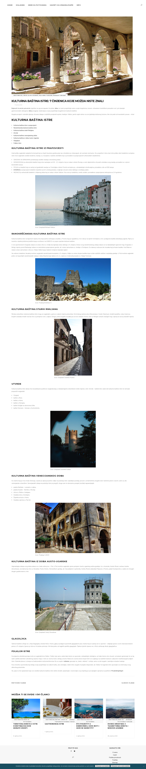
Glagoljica (17, 141)
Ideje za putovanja (30, 95)
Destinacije (18, 95)
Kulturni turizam (45, 95)
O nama (115, 752)
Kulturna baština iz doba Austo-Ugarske (26, 138)
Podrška (115, 760)
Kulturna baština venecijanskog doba (25, 135)
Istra (56, 108)
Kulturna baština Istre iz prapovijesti (25, 125)
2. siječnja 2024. (80, 736)
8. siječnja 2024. (17, 736)
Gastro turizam (58, 720)
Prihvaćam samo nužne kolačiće (120, 766)
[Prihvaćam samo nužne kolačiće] (144, 766)
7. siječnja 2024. (49, 731)
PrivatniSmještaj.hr (117, 671)
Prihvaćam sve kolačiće (102, 766)
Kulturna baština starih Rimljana (24, 130)
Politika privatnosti (115, 757)
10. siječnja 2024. (18, 105)
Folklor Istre (17, 143)
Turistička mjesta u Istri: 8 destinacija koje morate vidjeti (25, 726)
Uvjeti (115, 755)
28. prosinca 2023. (113, 736)
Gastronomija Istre (54, 724)
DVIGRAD (17, 170)
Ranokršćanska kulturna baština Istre (25, 128)
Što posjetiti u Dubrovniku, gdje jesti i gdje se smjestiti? (87, 726)
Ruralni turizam (59, 95)
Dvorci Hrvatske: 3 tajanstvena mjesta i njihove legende (118, 726)
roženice (66, 661)
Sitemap (115, 763)
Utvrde (16, 133)
